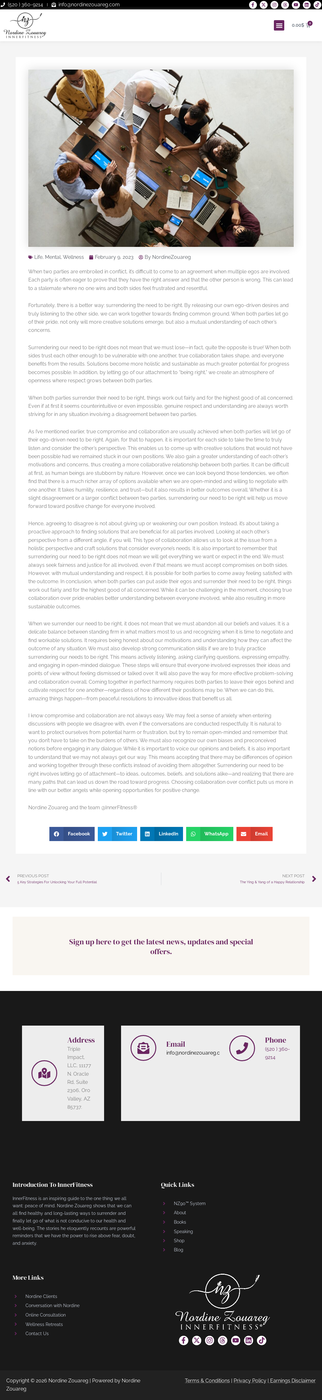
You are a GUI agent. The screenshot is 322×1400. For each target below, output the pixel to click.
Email (175, 1044)
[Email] (143, 1048)
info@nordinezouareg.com (197, 1053)
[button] (279, 25)
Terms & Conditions (207, 1381)
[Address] (44, 1073)
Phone (275, 1040)
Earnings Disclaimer (293, 1381)
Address (81, 1040)
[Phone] (242, 1048)
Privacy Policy (250, 1381)
